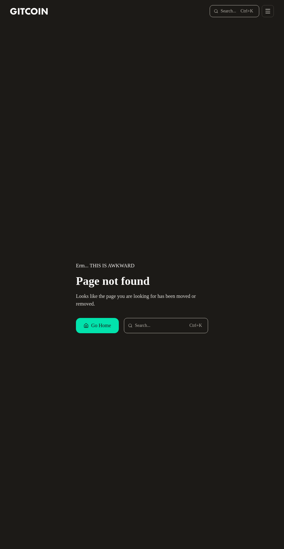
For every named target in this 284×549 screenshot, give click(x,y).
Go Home (97, 325)
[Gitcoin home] (29, 11)
